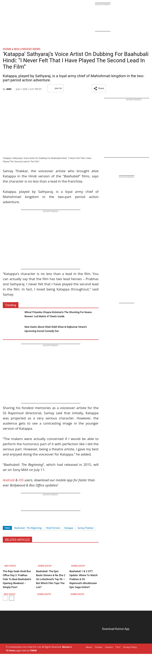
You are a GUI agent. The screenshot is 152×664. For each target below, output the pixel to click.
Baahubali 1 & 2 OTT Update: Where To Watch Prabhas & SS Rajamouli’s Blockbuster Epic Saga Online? (83, 579)
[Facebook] (6, 521)
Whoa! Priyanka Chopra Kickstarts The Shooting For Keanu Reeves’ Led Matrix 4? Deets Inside (58, 314)
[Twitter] (12, 521)
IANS (8, 88)
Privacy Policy (130, 647)
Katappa (69, 527)
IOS (21, 480)
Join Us (55, 88)
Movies (66, 646)
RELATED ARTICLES (17, 539)
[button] (99, 88)
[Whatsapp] (19, 521)
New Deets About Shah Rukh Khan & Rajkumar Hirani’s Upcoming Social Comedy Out (56, 328)
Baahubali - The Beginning (28, 527)
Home (7, 49)
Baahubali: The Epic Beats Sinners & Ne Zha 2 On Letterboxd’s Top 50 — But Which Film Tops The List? (50, 579)
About (89, 647)
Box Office (10, 565)
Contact (99, 647)
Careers (109, 647)
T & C (118, 647)
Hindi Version (53, 527)
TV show (10, 650)
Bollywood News (27, 49)
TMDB (33, 650)
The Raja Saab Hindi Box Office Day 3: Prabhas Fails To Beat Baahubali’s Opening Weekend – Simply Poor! (17, 579)
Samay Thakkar (86, 527)
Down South (44, 565)
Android (9, 480)
